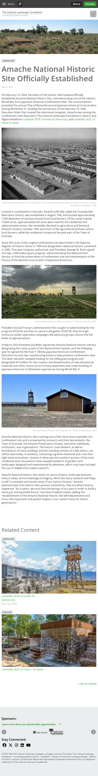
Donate (90, 4)
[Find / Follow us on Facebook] (4, 745)
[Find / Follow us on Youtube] (28, 745)
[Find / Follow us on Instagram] (16, 745)
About (76, 4)
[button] (20, 4)
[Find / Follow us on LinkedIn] (22, 745)
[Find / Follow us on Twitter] (10, 745)
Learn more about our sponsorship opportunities (28, 724)
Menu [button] (11, 4)
